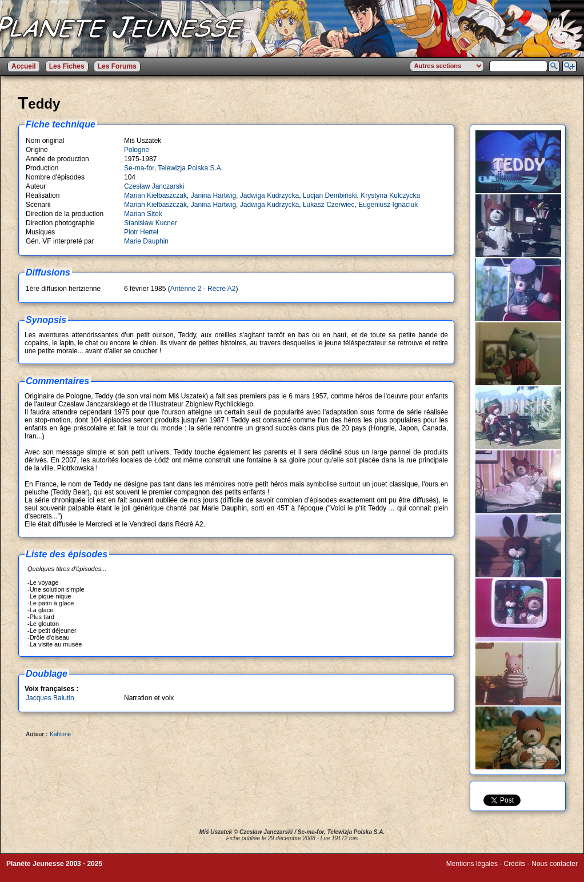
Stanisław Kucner (150, 223)
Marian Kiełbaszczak (155, 195)
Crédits (515, 864)
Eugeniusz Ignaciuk (388, 205)
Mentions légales (472, 864)
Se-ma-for (139, 168)
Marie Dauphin (146, 241)
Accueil (23, 66)
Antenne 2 (186, 289)
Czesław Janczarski (154, 186)
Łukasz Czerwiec (329, 205)
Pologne (136, 150)
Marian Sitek (143, 214)
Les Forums (117, 66)
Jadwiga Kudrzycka (269, 195)
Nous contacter (554, 864)
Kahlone (60, 734)
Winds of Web (467, 872)
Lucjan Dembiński (330, 195)
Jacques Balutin (50, 698)
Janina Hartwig (213, 195)
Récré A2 (221, 289)
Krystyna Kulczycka (390, 195)
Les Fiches (67, 66)
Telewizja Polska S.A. (190, 168)
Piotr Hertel (141, 232)
